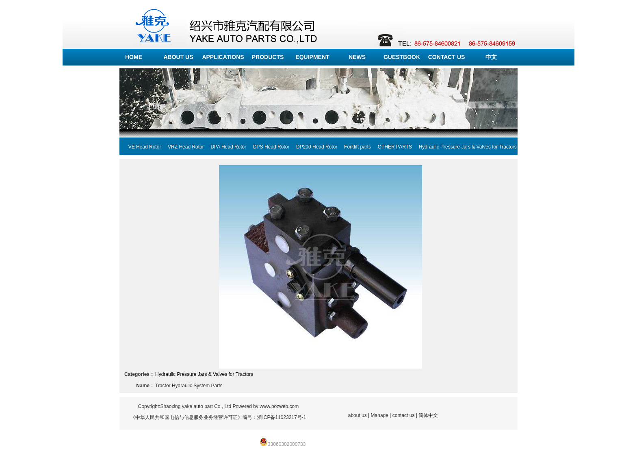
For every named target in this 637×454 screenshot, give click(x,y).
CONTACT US (446, 57)
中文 (491, 57)
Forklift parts (354, 147)
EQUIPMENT (312, 57)
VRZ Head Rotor (182, 147)
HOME (133, 57)
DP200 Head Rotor (313, 147)
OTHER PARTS (391, 147)
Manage (379, 415)
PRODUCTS (268, 57)
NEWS (357, 57)
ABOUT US (178, 57)
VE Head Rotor (141, 147)
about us (357, 415)
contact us (403, 415)
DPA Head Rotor (225, 147)
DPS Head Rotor (267, 147)
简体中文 (428, 415)
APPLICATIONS (223, 57)
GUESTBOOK (402, 57)
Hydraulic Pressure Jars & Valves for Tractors (464, 147)
